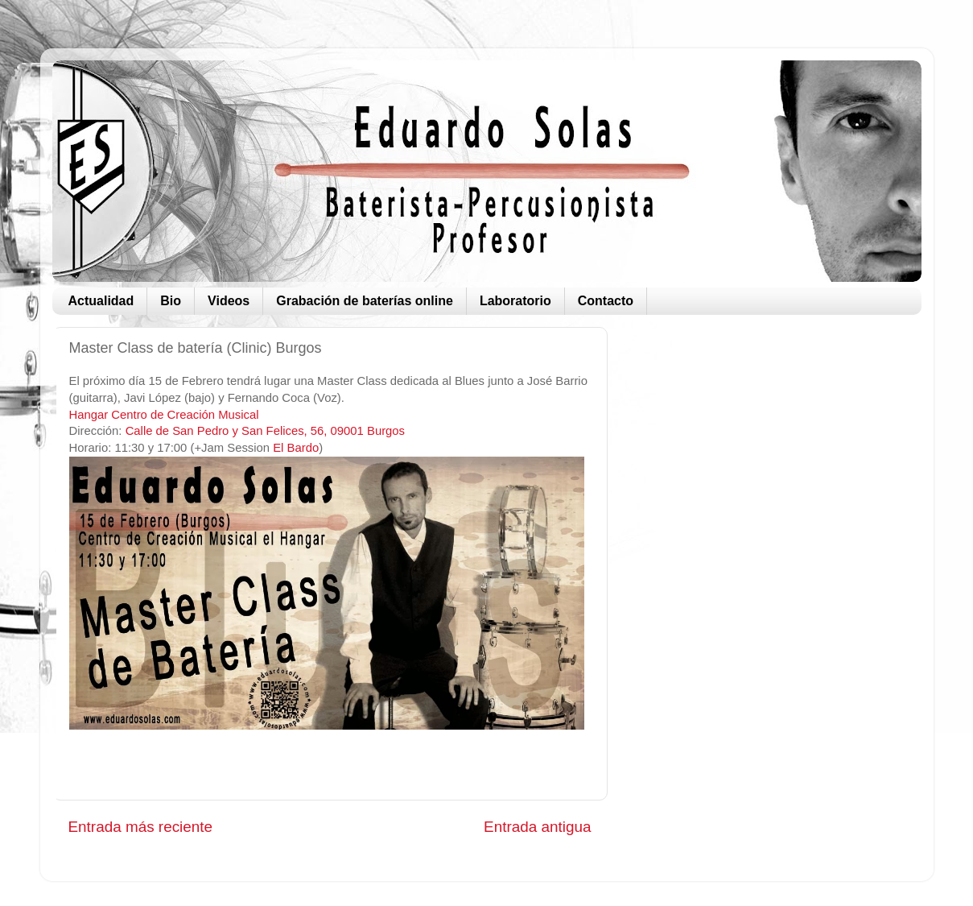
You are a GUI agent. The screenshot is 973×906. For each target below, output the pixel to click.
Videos (228, 301)
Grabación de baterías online (364, 301)
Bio (170, 301)
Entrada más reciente (140, 826)
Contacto (605, 301)
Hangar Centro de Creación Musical (164, 414)
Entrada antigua (537, 826)
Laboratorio (515, 301)
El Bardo (296, 447)
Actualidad (101, 301)
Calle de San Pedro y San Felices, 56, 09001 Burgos (265, 430)
